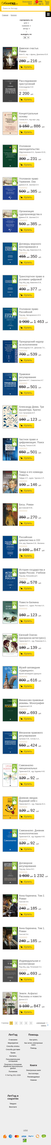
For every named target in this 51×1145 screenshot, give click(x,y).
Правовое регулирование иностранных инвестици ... (27, 378)
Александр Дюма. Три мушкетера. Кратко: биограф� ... (31, 409)
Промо (13, 1053)
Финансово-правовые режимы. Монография (31, 701)
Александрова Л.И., (26, 348)
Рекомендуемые (33, 1077)
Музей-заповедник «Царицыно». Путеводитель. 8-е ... (31, 670)
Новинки (33, 1080)
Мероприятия (13, 1043)
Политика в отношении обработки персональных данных (13, 1066)
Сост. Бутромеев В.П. (27, 413)
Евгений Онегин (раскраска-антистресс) (32, 636)
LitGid (25, 1130)
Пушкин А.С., (24, 606)
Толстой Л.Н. (24, 902)
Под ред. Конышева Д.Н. (28, 576)
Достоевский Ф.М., (26, 508)
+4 (25, 57)
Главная (5, 15)
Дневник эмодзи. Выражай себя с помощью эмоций (29, 801)
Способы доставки (13, 1049)
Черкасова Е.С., (25, 641)
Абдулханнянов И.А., (27, 152)
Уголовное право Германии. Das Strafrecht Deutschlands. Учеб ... (32, 183)
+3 (23, 57)
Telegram (13, 1104)
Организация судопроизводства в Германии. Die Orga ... (31, 214)
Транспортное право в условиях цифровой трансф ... (31, 279)
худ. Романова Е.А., (39, 641)
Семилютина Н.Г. (37, 380)
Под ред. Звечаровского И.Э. (30, 315)
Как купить (34, 1040)
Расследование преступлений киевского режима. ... (31, 84)
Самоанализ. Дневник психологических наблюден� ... (31, 833)
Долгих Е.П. (23, 1000)
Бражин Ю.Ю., (40, 152)
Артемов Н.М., (24, 739)
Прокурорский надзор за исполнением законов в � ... (31, 344)
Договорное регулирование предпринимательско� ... (32, 867)
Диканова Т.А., (39, 348)
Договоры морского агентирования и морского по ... (30, 247)
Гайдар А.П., (24, 478)
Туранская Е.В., (25, 771)
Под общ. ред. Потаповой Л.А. (30, 967)
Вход (30, 3)
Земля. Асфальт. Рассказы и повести (30, 995)
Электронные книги (33, 1070)
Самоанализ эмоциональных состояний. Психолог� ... (32, 770)
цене (25, 23)
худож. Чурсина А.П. (36, 478)
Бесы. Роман (26, 504)
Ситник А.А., (35, 739)
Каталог (14, 15)
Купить (28, 67)
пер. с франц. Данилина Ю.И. (37, 54)
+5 (26, 57)
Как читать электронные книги (33, 1044)
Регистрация (27, 2)
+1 (20, 57)
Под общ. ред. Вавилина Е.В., (30, 250)
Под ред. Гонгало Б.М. (27, 445)
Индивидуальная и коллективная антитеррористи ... (29, 964)
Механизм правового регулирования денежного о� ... (31, 735)
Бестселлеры (33, 1074)
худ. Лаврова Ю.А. (39, 804)
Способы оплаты (13, 1046)
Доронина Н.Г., (24, 380)
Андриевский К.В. (25, 706)
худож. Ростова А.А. (36, 606)
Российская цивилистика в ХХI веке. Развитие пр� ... (32, 540)
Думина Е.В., (24, 185)
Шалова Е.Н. (34, 185)
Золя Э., (22, 54)
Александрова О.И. (26, 87)
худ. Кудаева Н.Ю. (38, 771)
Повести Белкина (29, 602)
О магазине (13, 1040)
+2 (21, 57)
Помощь (33, 1048)
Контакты (12, 1056)
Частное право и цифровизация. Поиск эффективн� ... (31, 442)
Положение (13, 1071)
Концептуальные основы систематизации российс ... (28, 118)
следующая (40, 1023)
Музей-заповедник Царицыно (30, 674)
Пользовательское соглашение (13, 1060)
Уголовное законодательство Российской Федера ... (31, 149)
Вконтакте (13, 1107)
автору (25, 29)
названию (25, 26)
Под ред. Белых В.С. (27, 869)
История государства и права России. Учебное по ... (32, 572)
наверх (43, 1025)
